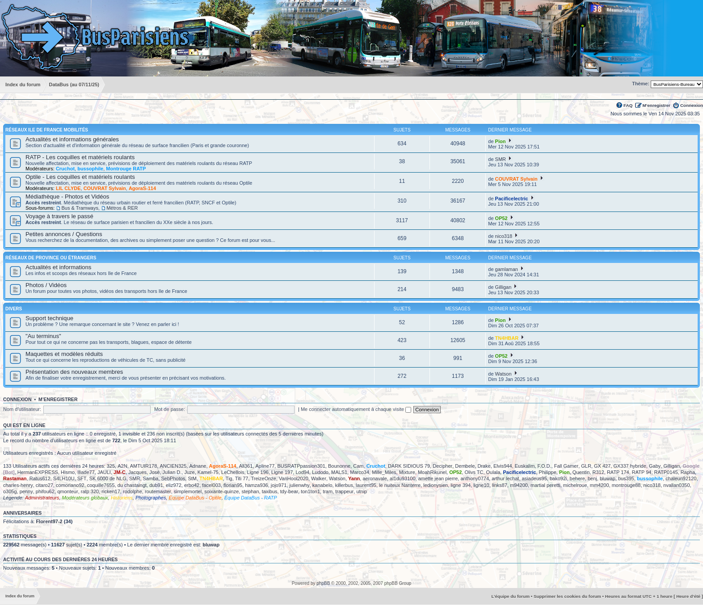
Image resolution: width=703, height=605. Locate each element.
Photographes (150, 497)
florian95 (232, 485)
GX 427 (602, 466)
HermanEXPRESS (37, 472)
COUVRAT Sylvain (105, 188)
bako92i (558, 478)
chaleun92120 (680, 478)
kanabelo (322, 485)
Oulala (493, 472)
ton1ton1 (310, 491)
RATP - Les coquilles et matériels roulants (80, 157)
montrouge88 (626, 485)
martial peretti (545, 485)
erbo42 (191, 485)
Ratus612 (40, 478)
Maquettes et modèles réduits (64, 354)
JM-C (120, 472)
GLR (586, 466)
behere (577, 478)
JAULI (104, 472)
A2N (122, 466)
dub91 (156, 485)
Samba (151, 478)
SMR (500, 159)
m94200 (519, 485)
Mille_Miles (384, 472)
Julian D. (172, 472)
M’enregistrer (656, 105)
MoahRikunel (432, 472)
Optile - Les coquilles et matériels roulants (80, 176)
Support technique (49, 318)
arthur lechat (505, 478)
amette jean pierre (438, 478)
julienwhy (299, 485)
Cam (358, 466)
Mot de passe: (169, 409)
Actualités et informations (58, 267)
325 (111, 466)
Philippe (547, 472)
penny (26, 491)
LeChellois (232, 472)
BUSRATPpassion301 (301, 466)
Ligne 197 (282, 472)
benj (592, 478)
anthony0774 (474, 478)
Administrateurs (42, 497)
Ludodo (320, 472)
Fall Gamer (566, 466)
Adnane (197, 466)
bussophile (90, 168)
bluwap (607, 478)
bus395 (626, 478)
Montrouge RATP (126, 168)
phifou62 (45, 491)
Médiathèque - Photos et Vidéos (67, 196)
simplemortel (188, 491)
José (154, 472)
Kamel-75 (208, 472)
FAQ (627, 105)
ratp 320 (90, 491)
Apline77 (264, 466)
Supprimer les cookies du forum (567, 596)
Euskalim (525, 466)
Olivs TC (473, 472)
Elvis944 (502, 466)
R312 (598, 472)
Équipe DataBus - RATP (250, 497)
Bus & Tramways (79, 208)
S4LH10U (64, 478)
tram (328, 491)
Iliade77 (86, 472)
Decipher (442, 466)
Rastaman (15, 478)
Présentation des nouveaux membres (74, 371)
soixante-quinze (221, 491)
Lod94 (302, 472)
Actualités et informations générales (72, 139)
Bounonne (339, 466)
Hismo (68, 472)
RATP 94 (642, 472)
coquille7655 (101, 485)
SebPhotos (173, 478)
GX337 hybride (629, 466)
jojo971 (278, 485)
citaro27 (44, 485)
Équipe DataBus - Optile (195, 497)
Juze (189, 472)
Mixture (407, 472)
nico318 (504, 236)
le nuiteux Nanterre (400, 485)
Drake (484, 466)
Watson (503, 374)
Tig (229, 478)
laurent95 (366, 485)
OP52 (501, 218)
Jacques (137, 472)
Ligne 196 (258, 472)
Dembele (465, 466)
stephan (250, 491)
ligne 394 (460, 485)
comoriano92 (70, 485)
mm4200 (599, 485)
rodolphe (132, 491)
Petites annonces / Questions (63, 234)
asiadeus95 (534, 478)
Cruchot (65, 168)
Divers (13, 308)
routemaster (158, 491)
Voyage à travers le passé (59, 216)
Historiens (122, 497)
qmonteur (67, 491)
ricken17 (110, 491)
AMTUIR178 (143, 466)
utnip (361, 491)
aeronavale (374, 478)
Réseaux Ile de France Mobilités (46, 129)
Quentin (581, 472)
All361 (246, 466)
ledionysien (435, 485)
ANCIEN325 (173, 466)
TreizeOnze (263, 478)
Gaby (655, 466)
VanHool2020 (293, 478)
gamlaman (506, 269)
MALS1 (339, 472)
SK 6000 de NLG (107, 478)
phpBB (323, 583)
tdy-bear (289, 491)
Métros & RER (122, 208)
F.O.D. (544, 466)
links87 (499, 485)
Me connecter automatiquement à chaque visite (356, 409)
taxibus (270, 491)
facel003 (211, 485)
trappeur (344, 491)
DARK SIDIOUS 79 (409, 466)
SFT (82, 478)
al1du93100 (403, 478)
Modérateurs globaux (85, 497)
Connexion (691, 105)
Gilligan (503, 287)
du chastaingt (132, 485)
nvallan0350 (676, 485)
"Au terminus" (43, 336)
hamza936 (256, 485)
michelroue (575, 485)
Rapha (688, 472)
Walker (318, 478)
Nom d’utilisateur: (22, 409)
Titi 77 (241, 478)
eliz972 (173, 485)
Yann (354, 478)
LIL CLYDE (68, 188)
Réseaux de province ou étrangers (50, 257)
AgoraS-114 (142, 188)
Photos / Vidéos (46, 285)
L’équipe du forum (510, 596)
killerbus (344, 485)
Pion (500, 141)
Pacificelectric (511, 198)
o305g (10, 491)
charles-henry (18, 485)
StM (192, 478)
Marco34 (359, 472)
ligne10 (481, 485)
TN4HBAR (507, 338)
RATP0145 (666, 472)
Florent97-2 (49, 521)
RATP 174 (618, 472)
